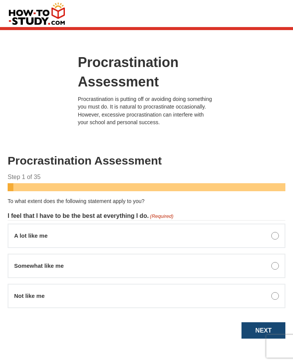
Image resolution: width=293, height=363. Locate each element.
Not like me (29, 296)
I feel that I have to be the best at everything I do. (91, 216)
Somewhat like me (39, 265)
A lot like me (31, 235)
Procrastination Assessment (128, 71)
